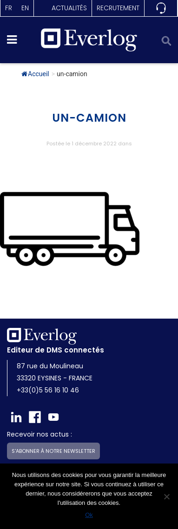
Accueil (35, 74)
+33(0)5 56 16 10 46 (48, 390)
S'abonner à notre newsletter (53, 451)
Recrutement (118, 8)
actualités (69, 8)
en (25, 8)
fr (8, 8)
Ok (89, 514)
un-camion (89, 117)
